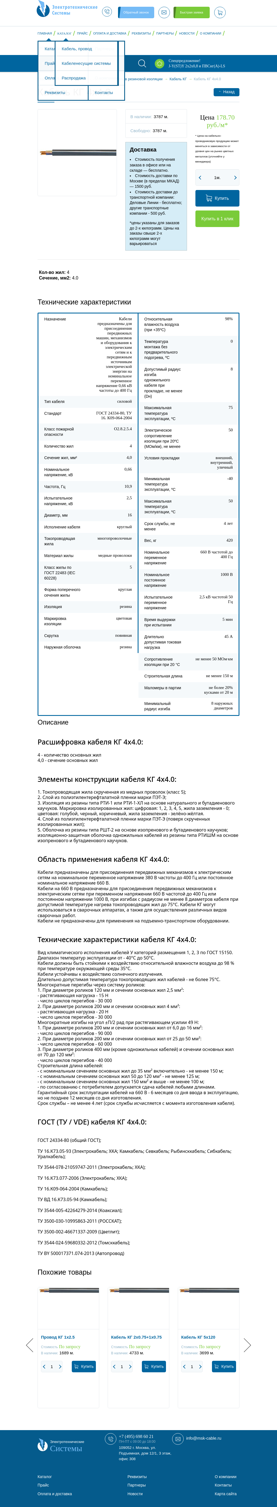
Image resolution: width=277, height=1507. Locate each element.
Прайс (82, 33)
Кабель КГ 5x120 (198, 1337)
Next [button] (244, 1345)
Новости (187, 33)
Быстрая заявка (191, 12)
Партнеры (165, 33)
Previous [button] (33, 1345)
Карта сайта (226, 1494)
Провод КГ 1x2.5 (58, 1337)
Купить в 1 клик (217, 218)
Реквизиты (141, 33)
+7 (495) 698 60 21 (136, 1436)
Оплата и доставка (109, 33)
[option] (68, 1352)
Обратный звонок (136, 12)
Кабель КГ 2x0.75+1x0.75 (136, 1337)
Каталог (64, 33)
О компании (210, 33)
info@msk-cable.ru (203, 1438)
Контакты (48, 47)
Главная (45, 33)
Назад (226, 91)
